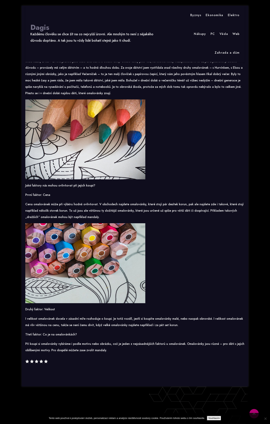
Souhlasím (214, 418)
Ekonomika (214, 15)
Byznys (195, 15)
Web (236, 34)
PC (213, 34)
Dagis (39, 27)
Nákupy (200, 34)
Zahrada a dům (227, 52)
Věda (224, 34)
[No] (265, 418)
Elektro (234, 15)
